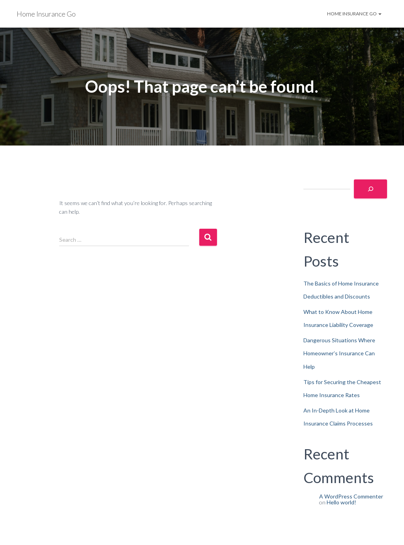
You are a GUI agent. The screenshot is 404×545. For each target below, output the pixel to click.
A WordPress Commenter (351, 496)
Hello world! (341, 502)
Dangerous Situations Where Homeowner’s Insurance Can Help (339, 353)
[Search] (370, 188)
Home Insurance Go (354, 14)
